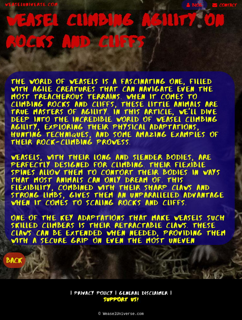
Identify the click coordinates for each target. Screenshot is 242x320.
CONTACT (224, 5)
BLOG (194, 5)
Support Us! (121, 298)
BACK (14, 259)
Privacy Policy (93, 292)
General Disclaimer (143, 292)
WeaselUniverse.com (31, 4)
